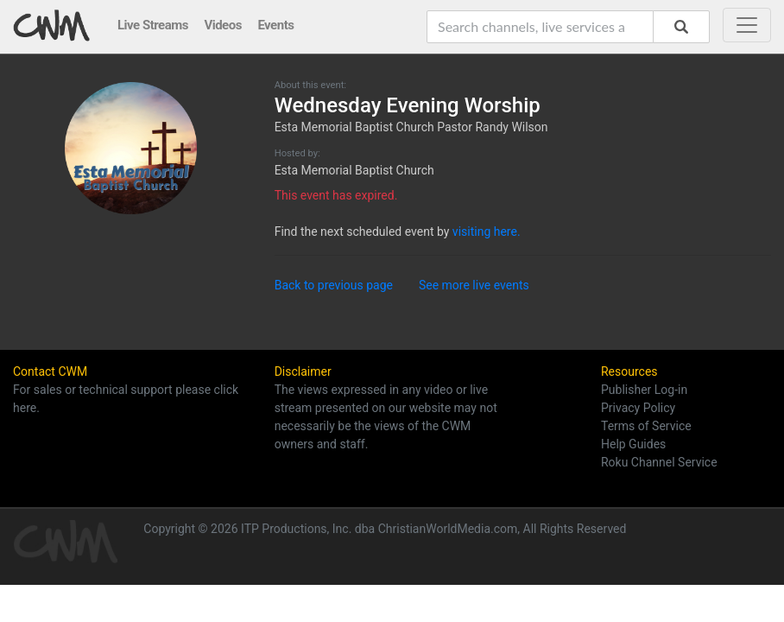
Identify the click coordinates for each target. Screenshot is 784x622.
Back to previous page (334, 285)
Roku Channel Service (659, 462)
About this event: (310, 85)
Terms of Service (646, 426)
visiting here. (486, 231)
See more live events (474, 285)
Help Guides (633, 444)
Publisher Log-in (644, 390)
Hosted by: (297, 153)
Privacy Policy (638, 408)
